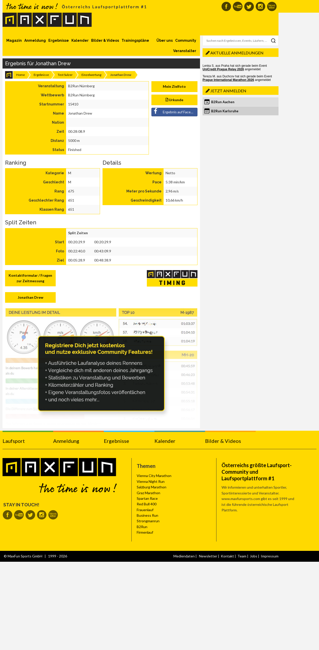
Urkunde (175, 100)
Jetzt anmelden (228, 90)
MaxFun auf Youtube (238, 6)
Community (185, 40)
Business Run (147, 515)
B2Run (142, 527)
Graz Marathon (148, 493)
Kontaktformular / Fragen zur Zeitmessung (30, 278)
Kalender (80, 40)
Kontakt (227, 556)
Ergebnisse (58, 40)
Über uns (164, 40)
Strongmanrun (148, 521)
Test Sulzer (65, 75)
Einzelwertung (91, 75)
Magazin (14, 40)
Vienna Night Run (151, 481)
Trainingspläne (135, 40)
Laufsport (14, 441)
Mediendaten (184, 556)
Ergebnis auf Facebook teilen (175, 111)
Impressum (269, 556)
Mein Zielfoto (174, 86)
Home (20, 75)
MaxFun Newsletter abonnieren (272, 6)
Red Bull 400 (146, 504)
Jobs (253, 556)
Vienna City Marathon (154, 475)
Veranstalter (184, 51)
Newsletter (208, 556)
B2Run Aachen (222, 102)
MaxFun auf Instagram (260, 6)
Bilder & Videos (105, 40)
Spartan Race (147, 498)
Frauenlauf (145, 510)
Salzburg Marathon (151, 487)
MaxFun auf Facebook (226, 6)
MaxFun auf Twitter (249, 6)
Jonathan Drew (30, 297)
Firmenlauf (145, 532)
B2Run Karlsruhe (224, 111)
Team (241, 556)
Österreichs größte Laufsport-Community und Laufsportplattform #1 (257, 471)
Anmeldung (35, 40)
